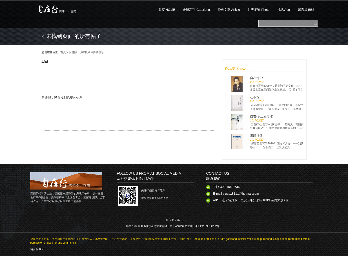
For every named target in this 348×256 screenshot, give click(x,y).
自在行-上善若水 (261, 116)
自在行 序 (257, 78)
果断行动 (256, 135)
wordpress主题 (184, 226)
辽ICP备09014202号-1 (208, 226)
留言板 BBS (173, 219)
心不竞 (254, 97)
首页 (63, 52)
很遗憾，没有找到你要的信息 (86, 52)
